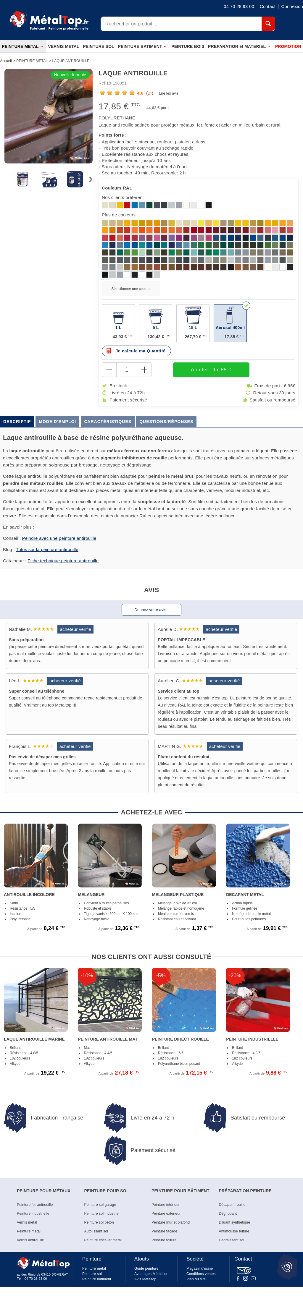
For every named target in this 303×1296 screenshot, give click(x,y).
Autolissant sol (96, 1231)
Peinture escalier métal (103, 1240)
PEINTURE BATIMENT (142, 46)
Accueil (6, 61)
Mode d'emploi (57, 421)
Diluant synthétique (234, 1222)
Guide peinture (146, 1268)
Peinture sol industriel (102, 1213)
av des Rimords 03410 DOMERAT (42, 1274)
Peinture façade (164, 1231)
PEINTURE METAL (22, 46)
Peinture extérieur (166, 1213)
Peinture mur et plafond (171, 1222)
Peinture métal (29, 1231)
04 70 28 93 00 (36, 1278)
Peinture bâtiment (96, 1279)
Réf (102, 83)
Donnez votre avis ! (151, 610)
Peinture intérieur (166, 1205)
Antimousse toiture (234, 1231)
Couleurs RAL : (118, 187)
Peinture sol (92, 1274)
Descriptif (17, 421)
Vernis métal (27, 1222)
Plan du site (196, 1279)
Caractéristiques (107, 421)
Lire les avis (168, 93)
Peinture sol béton (99, 1222)
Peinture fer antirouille (35, 1205)
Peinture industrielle (33, 1213)
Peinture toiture (164, 1240)
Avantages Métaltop (150, 1274)
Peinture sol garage (100, 1205)
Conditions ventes (201, 1274)
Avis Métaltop (145, 1279)
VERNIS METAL (63, 46)
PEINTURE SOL (98, 46)
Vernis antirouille (30, 1240)
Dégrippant (228, 1213)
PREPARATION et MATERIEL (239, 46)
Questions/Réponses (166, 421)
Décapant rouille (232, 1205)
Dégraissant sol (231, 1240)
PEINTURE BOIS (187, 46)
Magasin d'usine (199, 1268)
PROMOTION (288, 46)
